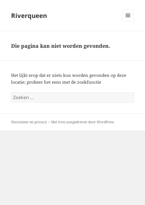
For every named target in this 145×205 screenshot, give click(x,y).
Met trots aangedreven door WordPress (82, 122)
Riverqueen (29, 15)
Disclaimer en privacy (29, 122)
